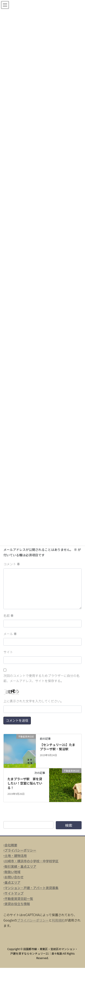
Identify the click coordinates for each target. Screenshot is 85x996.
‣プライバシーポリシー (19, 850)
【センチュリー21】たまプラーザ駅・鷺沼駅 (57, 746)
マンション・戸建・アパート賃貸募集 (31, 888)
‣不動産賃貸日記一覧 (18, 898)
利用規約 (58, 920)
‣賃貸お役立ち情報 (16, 903)
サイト (8, 652)
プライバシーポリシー (33, 920)
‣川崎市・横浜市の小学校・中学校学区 (30, 861)
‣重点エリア (11, 882)
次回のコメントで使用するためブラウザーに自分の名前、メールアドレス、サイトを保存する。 (41, 678)
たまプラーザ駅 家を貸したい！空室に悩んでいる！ (24, 783)
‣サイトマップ (13, 893)
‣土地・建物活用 (15, 855)
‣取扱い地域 (11, 872)
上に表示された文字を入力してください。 (33, 701)
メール (10, 633)
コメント (11, 564)
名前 (8, 615)
